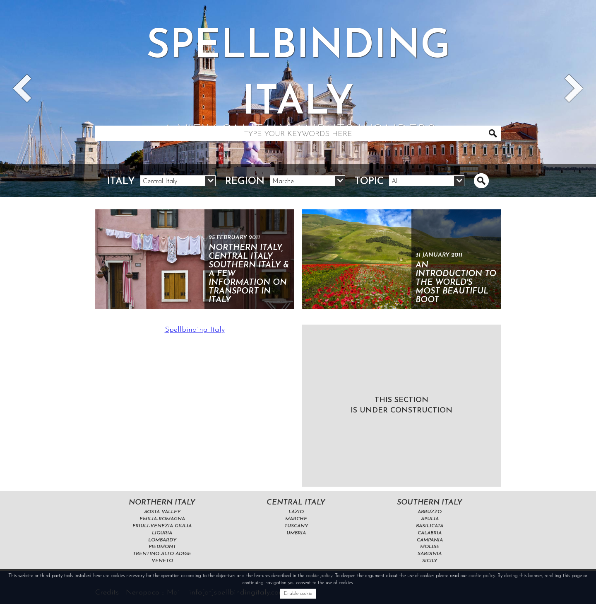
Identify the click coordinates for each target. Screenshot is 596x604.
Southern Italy (429, 503)
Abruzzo (430, 511)
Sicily (429, 560)
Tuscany (296, 526)
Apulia (430, 519)
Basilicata (429, 526)
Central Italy (296, 503)
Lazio (296, 511)
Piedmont (162, 546)
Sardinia (430, 553)
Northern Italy (162, 503)
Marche (296, 519)
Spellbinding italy (298, 84)
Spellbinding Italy (195, 330)
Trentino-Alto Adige (162, 553)
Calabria (430, 533)
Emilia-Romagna (162, 519)
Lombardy (162, 540)
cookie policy (319, 575)
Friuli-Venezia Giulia (162, 526)
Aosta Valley (162, 511)
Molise (430, 546)
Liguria (162, 533)
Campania (430, 540)
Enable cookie (298, 593)
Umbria (296, 533)
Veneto (162, 560)
